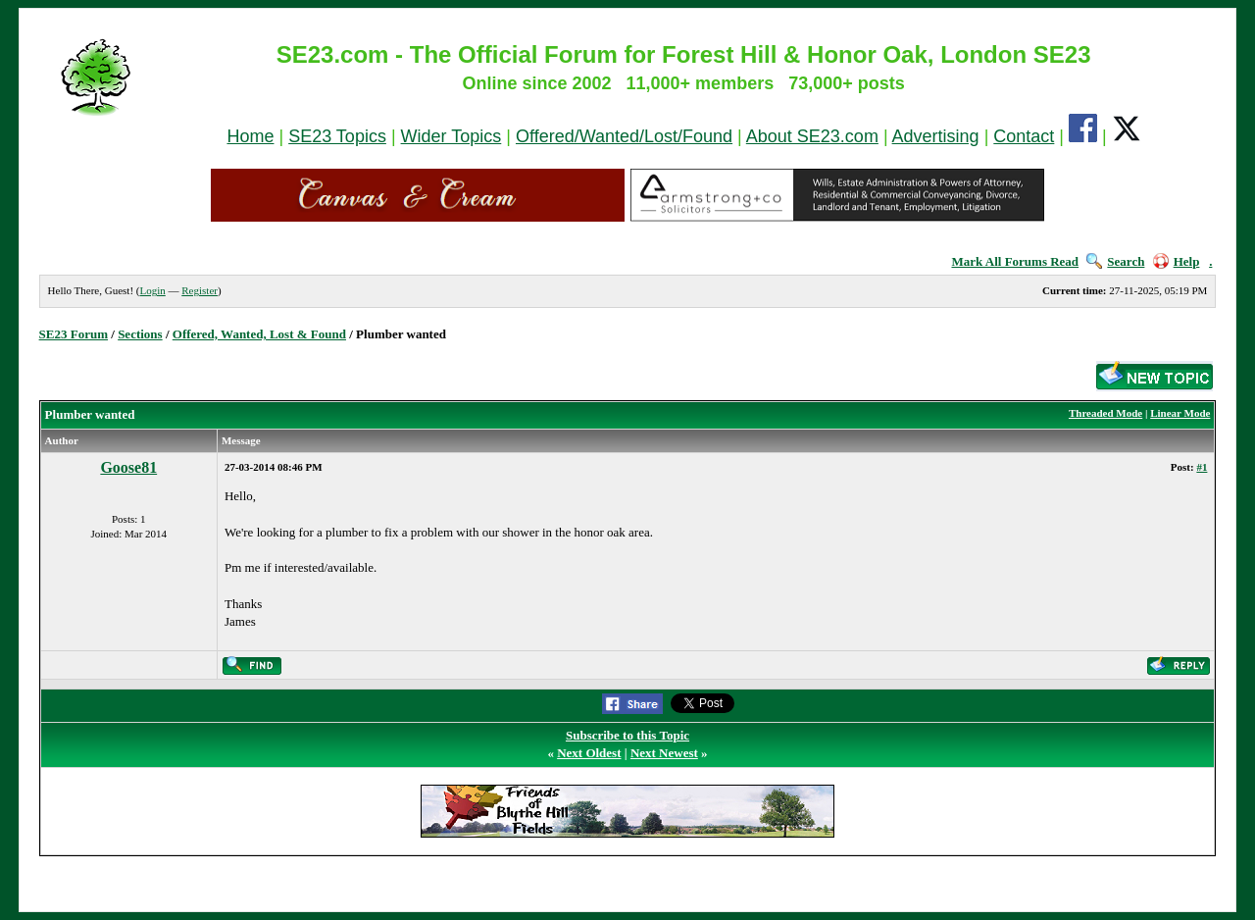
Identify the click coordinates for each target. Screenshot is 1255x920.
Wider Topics (451, 136)
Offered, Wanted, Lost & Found (259, 334)
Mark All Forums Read (1015, 261)
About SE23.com (812, 136)
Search (1115, 261)
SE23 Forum (73, 334)
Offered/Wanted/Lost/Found (624, 136)
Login (152, 290)
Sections (140, 334)
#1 (1201, 467)
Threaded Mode (1105, 413)
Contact (1023, 136)
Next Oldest (589, 752)
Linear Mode (1180, 413)
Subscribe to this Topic (627, 735)
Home (250, 136)
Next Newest (664, 752)
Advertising (935, 136)
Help (1176, 261)
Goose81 (128, 467)
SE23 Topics (337, 136)
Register (199, 290)
